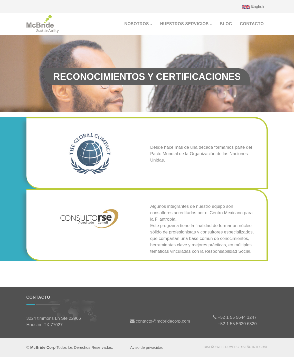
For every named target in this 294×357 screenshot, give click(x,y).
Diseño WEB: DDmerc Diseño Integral (236, 347)
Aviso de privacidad (147, 347)
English (253, 6)
